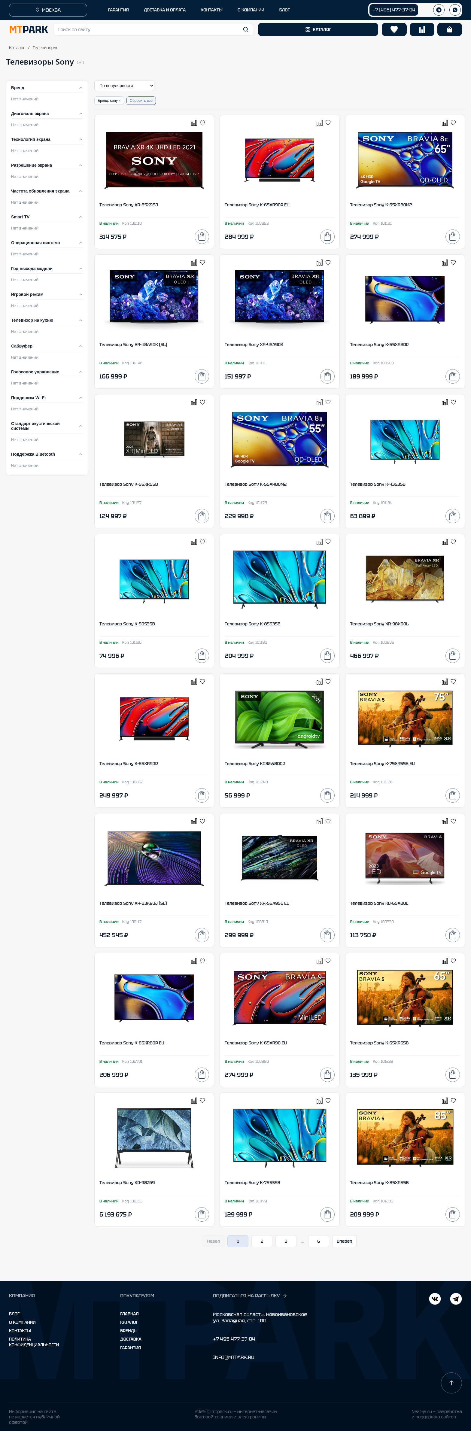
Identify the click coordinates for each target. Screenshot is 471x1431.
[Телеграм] (439, 10)
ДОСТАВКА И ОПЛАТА (165, 10)
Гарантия (130, 1347)
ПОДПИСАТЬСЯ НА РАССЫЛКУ (250, 1296)
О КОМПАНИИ (251, 10)
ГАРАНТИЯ (118, 10)
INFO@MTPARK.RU (233, 1357)
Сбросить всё (141, 101)
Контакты (20, 1330)
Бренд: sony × (109, 101)
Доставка (130, 1339)
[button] (153, 29)
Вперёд (344, 1241)
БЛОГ (284, 10)
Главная (129, 1314)
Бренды (128, 1330)
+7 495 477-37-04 (234, 1339)
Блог (14, 1314)
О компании (22, 1322)
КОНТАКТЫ (212, 10)
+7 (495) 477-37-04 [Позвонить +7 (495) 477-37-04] (393, 10)
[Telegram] (435, 1299)
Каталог (17, 47)
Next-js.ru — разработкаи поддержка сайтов (437, 1414)
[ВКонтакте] (456, 1299)
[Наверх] (451, 1382)
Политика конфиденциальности (34, 1341)
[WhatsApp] (455, 10)
